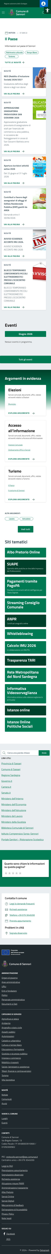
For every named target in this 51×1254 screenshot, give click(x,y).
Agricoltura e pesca (10, 1018)
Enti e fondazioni (9, 990)
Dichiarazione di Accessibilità (14, 1209)
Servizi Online (8, 1196)
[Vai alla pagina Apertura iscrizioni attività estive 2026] (13, 182)
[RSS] (6, 1239)
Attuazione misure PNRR (13, 1183)
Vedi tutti (25, 529)
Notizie (5, 1094)
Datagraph (44, 1250)
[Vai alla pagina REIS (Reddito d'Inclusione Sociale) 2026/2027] (13, 92)
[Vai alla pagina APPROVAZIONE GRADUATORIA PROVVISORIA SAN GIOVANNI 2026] (13, 150)
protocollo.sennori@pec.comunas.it (22, 1156)
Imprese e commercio (11, 1058)
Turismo (5, 1075)
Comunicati (7, 1099)
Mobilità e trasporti (10, 1062)
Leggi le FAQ (7, 1166)
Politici (4, 995)
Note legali (6, 1218)
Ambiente (6, 1023)
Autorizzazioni (8, 1036)
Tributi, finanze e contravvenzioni (16, 1071)
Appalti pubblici (8, 1032)
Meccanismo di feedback (13, 1205)
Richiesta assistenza (11, 1179)
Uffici (4, 986)
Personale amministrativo (13, 999)
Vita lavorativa (8, 1079)
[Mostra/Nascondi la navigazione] (3, 12)
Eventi (4, 1122)
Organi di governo (10, 977)
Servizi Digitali (8, 1200)
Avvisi (4, 1103)
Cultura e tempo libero (12, 1045)
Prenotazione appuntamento (15, 1170)
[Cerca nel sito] (43, 13)
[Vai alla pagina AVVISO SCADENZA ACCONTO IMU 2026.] (13, 255)
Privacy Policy (8, 1214)
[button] (47, 10)
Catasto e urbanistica (11, 1040)
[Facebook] (9, 1233)
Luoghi (5, 1118)
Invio (44, 752)
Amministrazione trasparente (15, 1187)
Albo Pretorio (7, 1192)
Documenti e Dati (9, 1004)
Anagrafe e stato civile (12, 1027)
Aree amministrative (11, 982)
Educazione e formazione (13, 1049)
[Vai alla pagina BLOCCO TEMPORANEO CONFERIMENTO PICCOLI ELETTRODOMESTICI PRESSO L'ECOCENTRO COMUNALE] (13, 306)
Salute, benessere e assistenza (15, 1066)
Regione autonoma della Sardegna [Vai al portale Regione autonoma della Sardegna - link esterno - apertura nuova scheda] (15, 3)
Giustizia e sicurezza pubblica (14, 1053)
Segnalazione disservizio (12, 1174)
